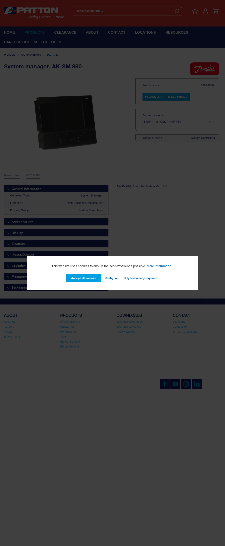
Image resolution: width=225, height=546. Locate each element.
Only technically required (140, 278)
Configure (111, 278)
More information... (160, 266)
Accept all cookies (83, 278)
